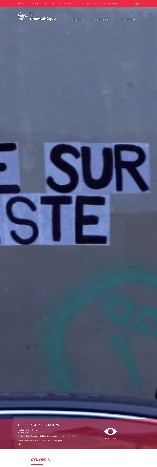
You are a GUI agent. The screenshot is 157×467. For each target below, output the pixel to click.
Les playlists (77, 19)
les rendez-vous (48, 4)
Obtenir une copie (102, 19)
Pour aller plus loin (130, 19)
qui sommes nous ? (109, 4)
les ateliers (33, 4)
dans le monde (92, 4)
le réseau (79, 4)
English (136, 4)
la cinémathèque (65, 4)
